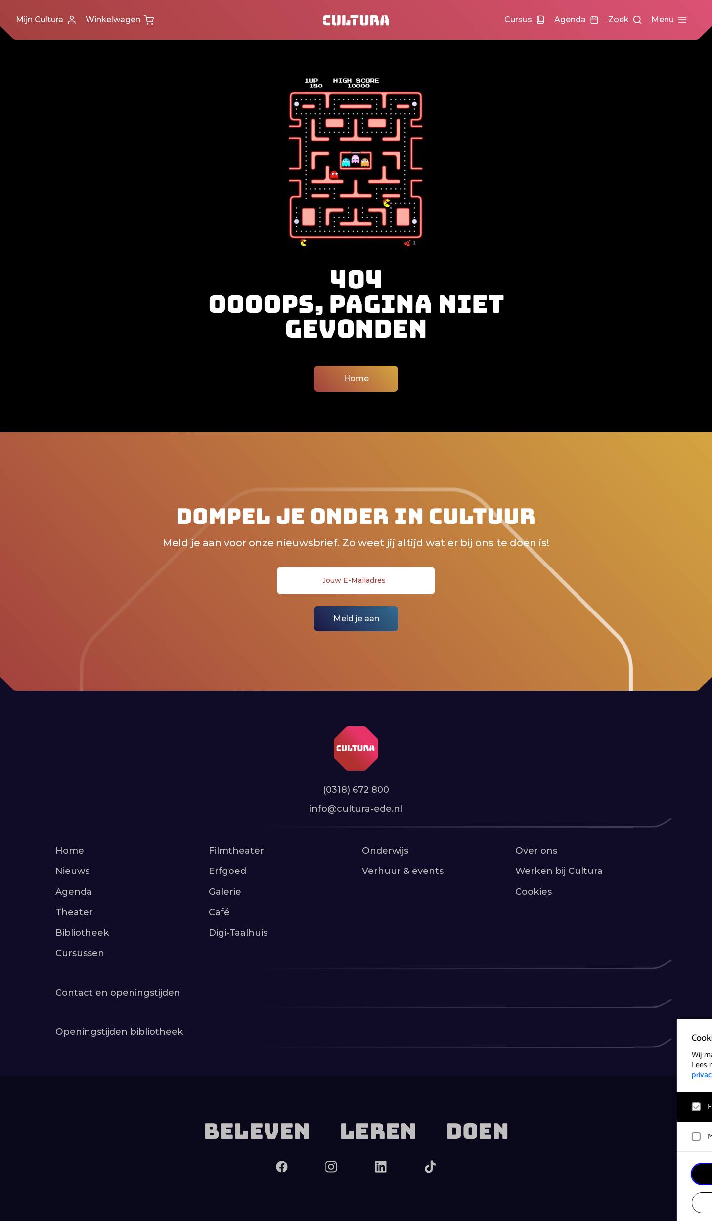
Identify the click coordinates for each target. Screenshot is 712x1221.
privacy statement (588, 1075)
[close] (696, 1036)
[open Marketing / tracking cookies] (696, 1138)
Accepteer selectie (628, 1202)
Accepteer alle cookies (628, 1173)
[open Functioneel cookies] (696, 1108)
